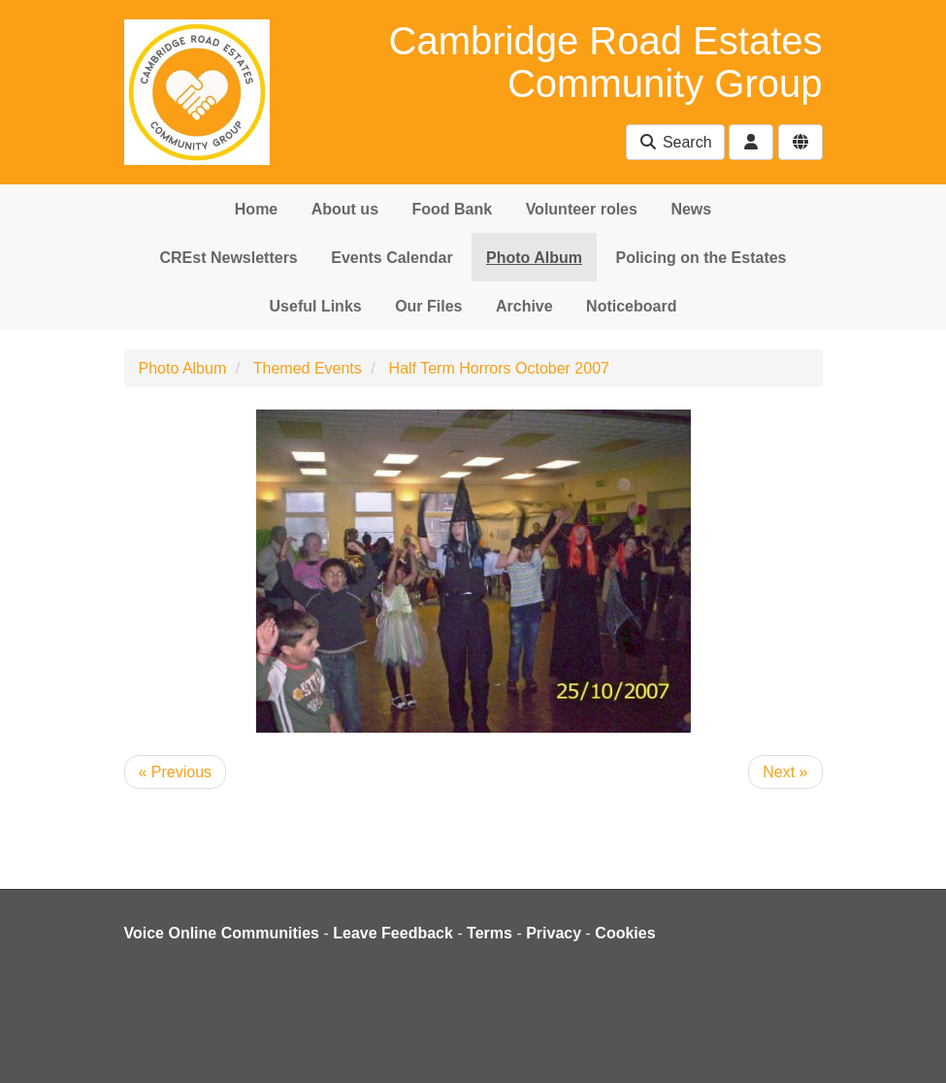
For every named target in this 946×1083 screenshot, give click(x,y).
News (690, 209)
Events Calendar (391, 257)
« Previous (175, 772)
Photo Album (534, 257)
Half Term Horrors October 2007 (499, 368)
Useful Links (316, 306)
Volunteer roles (581, 209)
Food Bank (452, 209)
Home (256, 209)
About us (344, 209)
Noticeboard (631, 306)
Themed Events (307, 368)
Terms (489, 933)
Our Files (428, 306)
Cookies (625, 933)
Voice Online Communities (222, 933)
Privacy (553, 933)
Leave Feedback (393, 933)
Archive (524, 306)
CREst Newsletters (228, 257)
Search (674, 142)
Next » (785, 772)
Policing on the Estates (700, 257)
